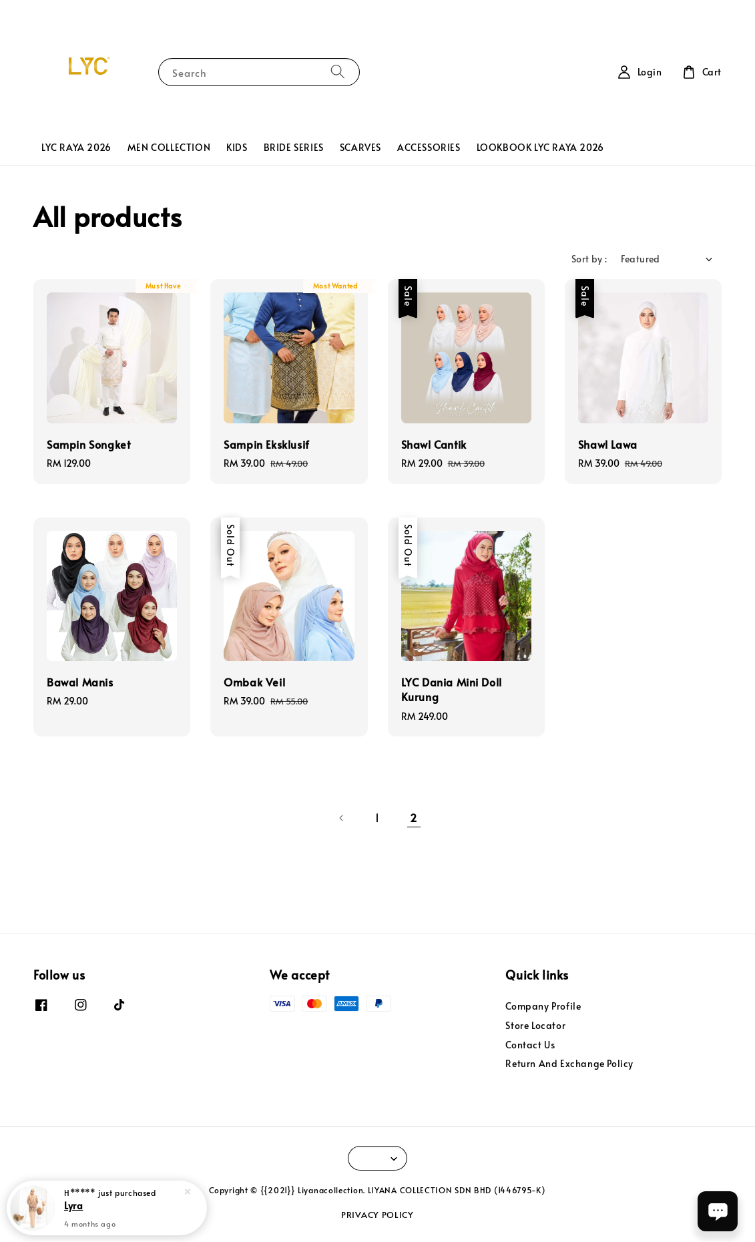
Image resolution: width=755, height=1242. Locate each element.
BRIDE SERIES (294, 147)
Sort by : (589, 258)
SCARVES (360, 147)
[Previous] (341, 818)
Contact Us (530, 1044)
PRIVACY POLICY (377, 1215)
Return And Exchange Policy (569, 1063)
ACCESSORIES (429, 147)
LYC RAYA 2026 (76, 147)
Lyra (73, 1205)
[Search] (337, 72)
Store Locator (535, 1025)
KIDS (236, 147)
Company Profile (543, 1006)
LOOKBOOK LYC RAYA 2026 (540, 147)
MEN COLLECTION (169, 147)
